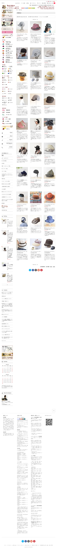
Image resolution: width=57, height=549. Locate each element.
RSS (49, 545)
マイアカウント (33, 3)
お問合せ (27, 3)
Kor (52, 1)
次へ (37, 19)
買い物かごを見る (51, 3)
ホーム (5, 545)
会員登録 (44, 3)
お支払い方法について (28, 545)
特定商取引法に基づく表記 (44, 545)
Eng (49, 1)
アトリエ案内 (23, 3)
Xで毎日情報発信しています (6, 404)
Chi (54, 1)
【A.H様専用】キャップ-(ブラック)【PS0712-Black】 (27, 60)
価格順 (51, 266)
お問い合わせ (14, 545)
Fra (51, 1)
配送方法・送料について (35, 545)
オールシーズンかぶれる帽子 (43, 16)
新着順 (54, 266)
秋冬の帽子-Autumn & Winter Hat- (33, 16)
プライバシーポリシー (20, 545)
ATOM (52, 545)
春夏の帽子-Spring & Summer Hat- (22, 16)
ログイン (39, 3)
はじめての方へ (17, 3)
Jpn (47, 1)
